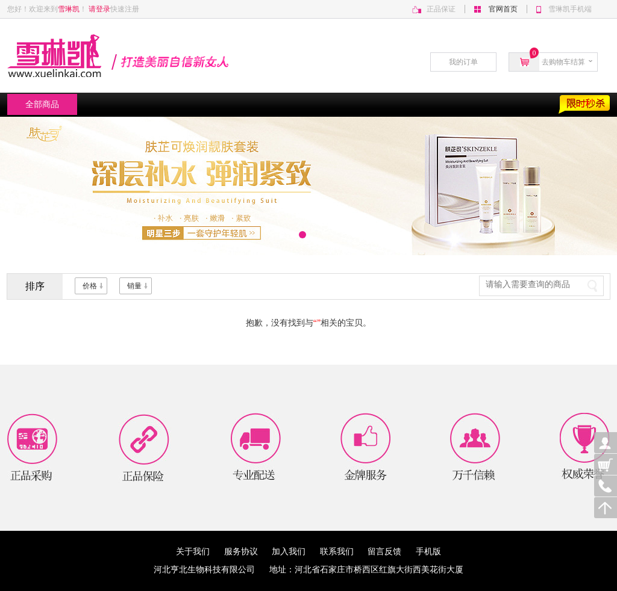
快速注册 (124, 9)
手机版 (428, 551)
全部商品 (42, 104)
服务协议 (248, 551)
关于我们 (200, 551)
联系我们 (344, 551)
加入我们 (296, 551)
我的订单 (463, 62)
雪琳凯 (69, 9)
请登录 (99, 9)
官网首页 (503, 9)
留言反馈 (392, 551)
